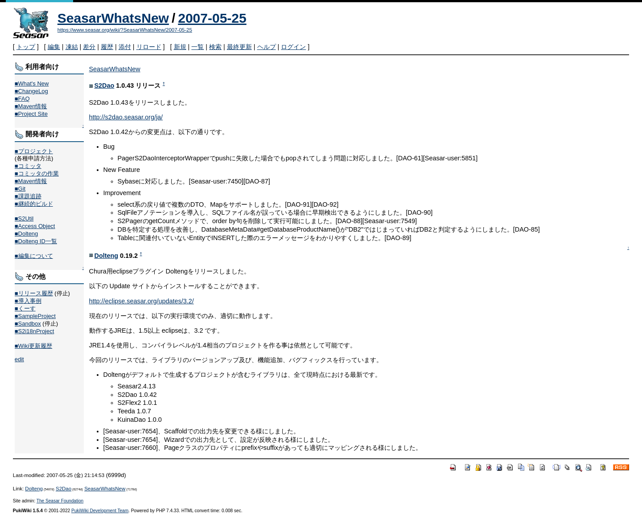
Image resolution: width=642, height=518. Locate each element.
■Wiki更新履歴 (33, 346)
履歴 (107, 46)
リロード (148, 46)
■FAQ (22, 98)
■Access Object (35, 226)
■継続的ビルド (34, 203)
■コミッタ (28, 166)
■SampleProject (35, 316)
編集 (54, 46)
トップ (25, 46)
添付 (125, 46)
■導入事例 (28, 301)
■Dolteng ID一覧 (36, 241)
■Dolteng (26, 233)
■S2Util (24, 218)
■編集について (34, 256)
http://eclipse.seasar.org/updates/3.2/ (141, 301)
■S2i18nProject (34, 331)
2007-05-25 (212, 18)
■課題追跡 (28, 196)
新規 (180, 46)
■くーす (25, 308)
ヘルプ (266, 46)
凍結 (72, 46)
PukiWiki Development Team (99, 510)
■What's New (32, 83)
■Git (20, 188)
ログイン (293, 46)
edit (19, 359)
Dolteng (107, 255)
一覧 (197, 46)
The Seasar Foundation (60, 500)
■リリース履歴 (34, 293)
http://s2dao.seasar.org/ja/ (126, 117)
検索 (215, 46)
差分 (89, 46)
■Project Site (31, 113)
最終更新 (239, 46)
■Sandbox (28, 323)
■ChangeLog (31, 91)
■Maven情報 (31, 106)
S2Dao (105, 85)
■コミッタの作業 (37, 173)
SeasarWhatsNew (113, 18)
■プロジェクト (34, 151)
